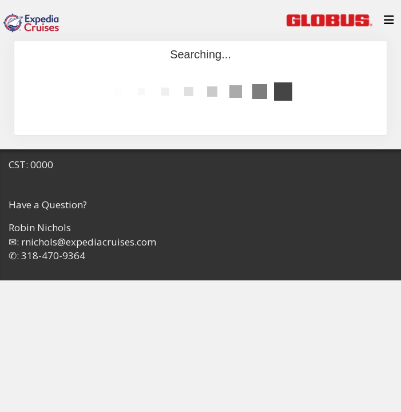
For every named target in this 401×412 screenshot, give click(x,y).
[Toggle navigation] (389, 23)
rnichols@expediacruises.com (88, 241)
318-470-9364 (53, 255)
